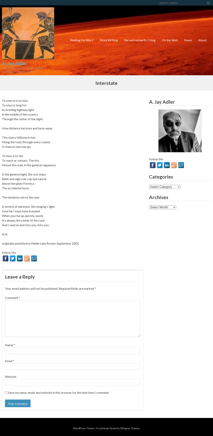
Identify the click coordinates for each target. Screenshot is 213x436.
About (202, 40)
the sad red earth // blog (140, 40)
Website (10, 376)
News (188, 40)
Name (10, 345)
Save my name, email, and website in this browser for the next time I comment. (58, 392)
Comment (12, 297)
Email (9, 361)
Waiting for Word (81, 40)
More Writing (109, 40)
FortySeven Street (106, 428)
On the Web (170, 40)
